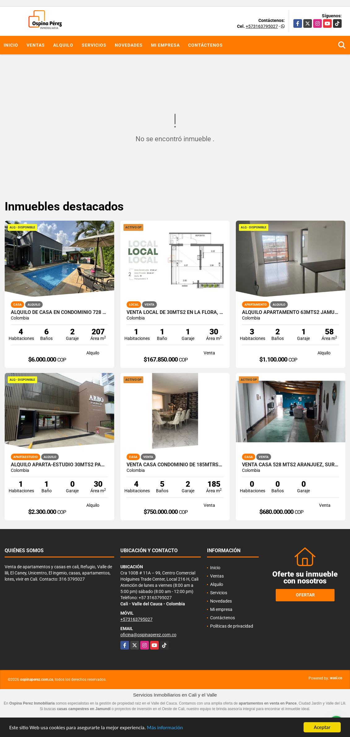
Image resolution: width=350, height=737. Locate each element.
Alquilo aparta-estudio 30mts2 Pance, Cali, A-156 (59, 464)
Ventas (36, 45)
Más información (165, 728)
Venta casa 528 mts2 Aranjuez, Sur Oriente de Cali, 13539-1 (290, 464)
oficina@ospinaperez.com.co (148, 634)
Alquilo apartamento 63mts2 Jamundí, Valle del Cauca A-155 (290, 312)
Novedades (129, 45)
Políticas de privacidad (231, 626)
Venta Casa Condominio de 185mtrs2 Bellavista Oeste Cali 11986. (175, 464)
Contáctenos (205, 45)
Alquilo (63, 45)
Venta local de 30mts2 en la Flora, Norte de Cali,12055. (175, 312)
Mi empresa (165, 45)
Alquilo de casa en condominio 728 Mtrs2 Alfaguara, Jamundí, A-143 (59, 312)
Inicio (11, 45)
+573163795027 (262, 26)
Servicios (94, 45)
